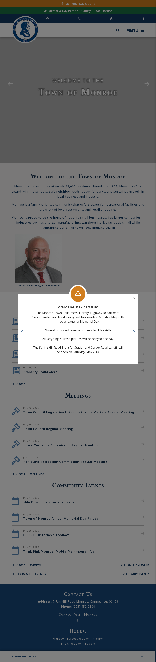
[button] (22, 331)
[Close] (134, 298)
